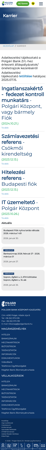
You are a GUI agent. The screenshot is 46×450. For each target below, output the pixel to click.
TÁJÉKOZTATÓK (9, 350)
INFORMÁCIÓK (8, 354)
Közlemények (6, 427)
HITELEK (5, 334)
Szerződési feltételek (8, 429)
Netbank (23, 3)
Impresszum (6, 425)
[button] (41, 3)
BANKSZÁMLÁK (9, 338)
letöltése (25, 76)
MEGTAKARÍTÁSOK (10, 342)
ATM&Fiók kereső (7, 432)
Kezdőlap (4, 421)
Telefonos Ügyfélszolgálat (13, 366)
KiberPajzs (5, 436)
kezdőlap (8, 46)
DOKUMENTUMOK (10, 358)
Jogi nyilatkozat (7, 423)
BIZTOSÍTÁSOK (8, 346)
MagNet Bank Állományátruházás (17, 370)
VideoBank (6, 362)
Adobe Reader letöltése (10, 434)
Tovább (5, 128)
